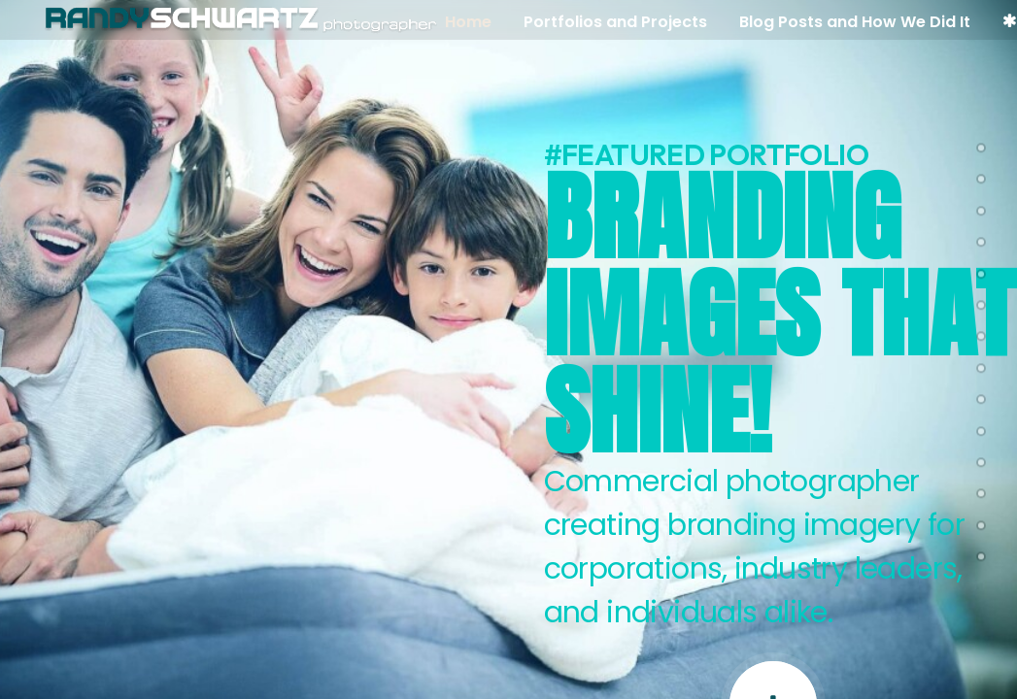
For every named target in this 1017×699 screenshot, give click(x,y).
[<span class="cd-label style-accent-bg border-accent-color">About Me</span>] (981, 490)
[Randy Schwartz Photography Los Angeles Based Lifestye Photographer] (241, 20)
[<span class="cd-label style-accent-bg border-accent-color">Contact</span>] (981, 552)
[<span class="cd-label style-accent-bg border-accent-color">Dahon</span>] (981, 364)
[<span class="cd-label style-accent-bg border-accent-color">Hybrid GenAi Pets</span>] (981, 206)
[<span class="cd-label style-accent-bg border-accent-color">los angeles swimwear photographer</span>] (981, 269)
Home (473, 22)
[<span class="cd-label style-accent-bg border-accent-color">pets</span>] (981, 143)
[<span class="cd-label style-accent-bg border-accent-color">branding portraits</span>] (981, 427)
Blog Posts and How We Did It (859, 22)
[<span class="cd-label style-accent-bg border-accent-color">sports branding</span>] (981, 301)
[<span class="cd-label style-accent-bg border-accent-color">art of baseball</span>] (981, 395)
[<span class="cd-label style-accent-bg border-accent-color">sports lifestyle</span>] (981, 333)
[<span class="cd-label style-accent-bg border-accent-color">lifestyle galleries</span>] (981, 458)
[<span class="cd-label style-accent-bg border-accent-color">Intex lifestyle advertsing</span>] (981, 175)
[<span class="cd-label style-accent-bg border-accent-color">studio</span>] (981, 237)
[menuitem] (480, 22)
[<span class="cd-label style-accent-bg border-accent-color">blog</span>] (981, 521)
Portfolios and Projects (620, 22)
